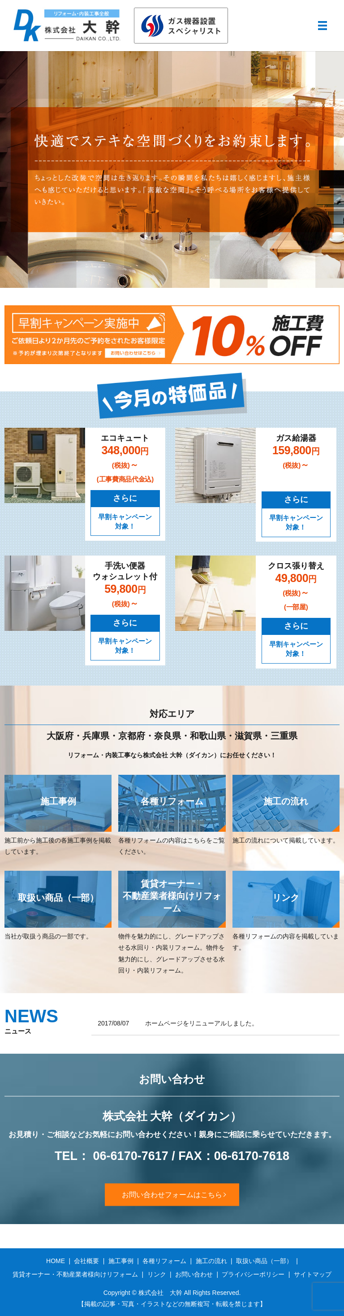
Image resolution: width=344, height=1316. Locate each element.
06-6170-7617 (130, 1156)
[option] (172, 169)
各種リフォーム (164, 1260)
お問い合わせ (194, 1274)
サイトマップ (312, 1274)
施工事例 (120, 1260)
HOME (55, 1260)
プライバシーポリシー (253, 1274)
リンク (156, 1274)
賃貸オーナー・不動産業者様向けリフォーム (75, 1274)
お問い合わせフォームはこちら (172, 1194)
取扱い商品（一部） (264, 1260)
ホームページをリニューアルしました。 (201, 1023)
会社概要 (86, 1260)
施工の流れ (211, 1260)
